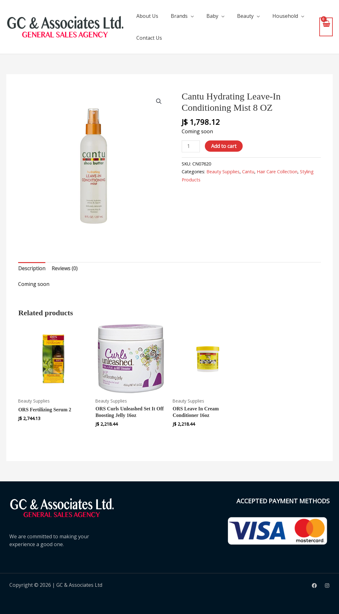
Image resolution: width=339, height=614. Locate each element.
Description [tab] (31, 268)
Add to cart (223, 146)
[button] (158, 101)
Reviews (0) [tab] (65, 268)
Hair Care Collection (277, 172)
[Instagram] (327, 585)
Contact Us (149, 37)
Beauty (245, 16)
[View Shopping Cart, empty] (326, 27)
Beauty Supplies (223, 172)
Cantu (248, 172)
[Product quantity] (191, 146)
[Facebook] (314, 585)
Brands (179, 16)
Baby (212, 16)
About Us (147, 16)
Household (285, 16)
